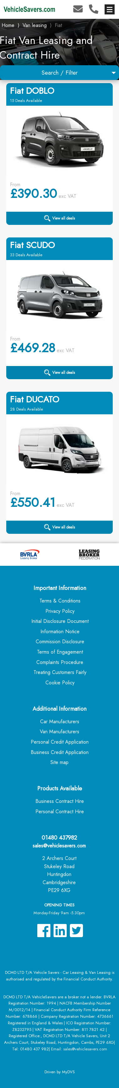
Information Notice (60, 631)
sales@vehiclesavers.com (59, 845)
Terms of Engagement (60, 651)
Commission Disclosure (60, 641)
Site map (59, 762)
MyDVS (68, 1072)
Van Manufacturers (59, 731)
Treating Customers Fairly (60, 672)
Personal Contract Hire (59, 811)
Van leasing (35, 25)
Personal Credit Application (60, 742)
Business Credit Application (60, 752)
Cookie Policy (60, 682)
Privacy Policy (60, 611)
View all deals (59, 218)
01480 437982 (59, 838)
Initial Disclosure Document (60, 621)
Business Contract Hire (59, 801)
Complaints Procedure (59, 662)
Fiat (58, 25)
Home (8, 25)
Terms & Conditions (59, 600)
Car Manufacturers (59, 721)
